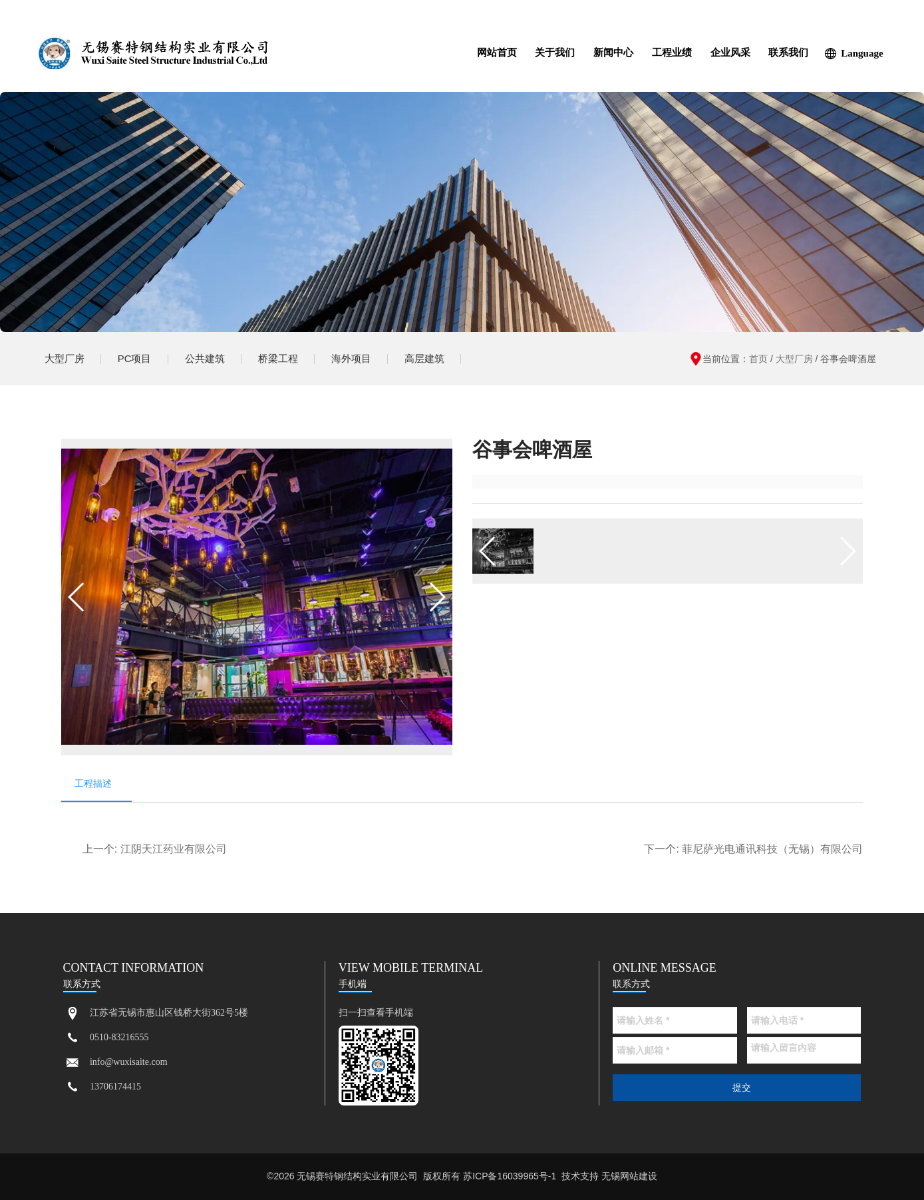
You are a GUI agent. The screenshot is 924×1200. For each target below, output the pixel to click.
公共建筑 (205, 358)
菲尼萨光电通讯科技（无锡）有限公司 (772, 849)
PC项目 (135, 358)
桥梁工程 (278, 358)
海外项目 (351, 358)
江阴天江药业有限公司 (173, 849)
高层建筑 (424, 358)
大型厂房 (64, 358)
